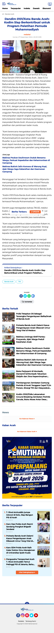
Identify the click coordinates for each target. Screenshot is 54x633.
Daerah (36, 8)
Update (35, 212)
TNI (19, 281)
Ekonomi (47, 8)
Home (5, 8)
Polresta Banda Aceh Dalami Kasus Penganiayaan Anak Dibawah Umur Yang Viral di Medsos (19, 538)
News (5, 412)
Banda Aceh (8, 281)
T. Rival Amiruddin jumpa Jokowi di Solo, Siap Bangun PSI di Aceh (19, 515)
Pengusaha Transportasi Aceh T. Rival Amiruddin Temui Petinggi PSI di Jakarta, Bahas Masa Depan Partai (20, 562)
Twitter (33, 616)
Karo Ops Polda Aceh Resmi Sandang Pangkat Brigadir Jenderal (19, 526)
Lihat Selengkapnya (27, 572)
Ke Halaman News (27, 419)
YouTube (37, 616)
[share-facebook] (21, 296)
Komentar (27, 301)
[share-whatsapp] (29, 296)
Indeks (27, 8)
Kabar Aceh (9, 425)
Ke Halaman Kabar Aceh (27, 431)
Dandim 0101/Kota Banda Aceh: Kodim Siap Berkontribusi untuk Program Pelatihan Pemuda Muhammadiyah (24, 271)
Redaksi (21, 621)
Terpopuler (16, 8)
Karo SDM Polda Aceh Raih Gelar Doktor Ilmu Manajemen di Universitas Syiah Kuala (20, 550)
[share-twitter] (25, 296)
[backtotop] (27, 604)
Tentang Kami (30, 621)
